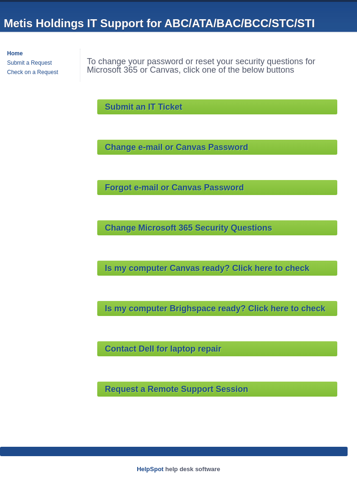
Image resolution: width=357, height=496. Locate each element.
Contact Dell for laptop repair (163, 348)
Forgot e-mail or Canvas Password (174, 187)
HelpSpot (150, 469)
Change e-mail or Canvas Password (176, 147)
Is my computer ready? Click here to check (207, 268)
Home (15, 53)
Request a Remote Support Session (176, 389)
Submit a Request (29, 63)
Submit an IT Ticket (143, 107)
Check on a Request (32, 72)
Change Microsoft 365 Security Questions (188, 228)
